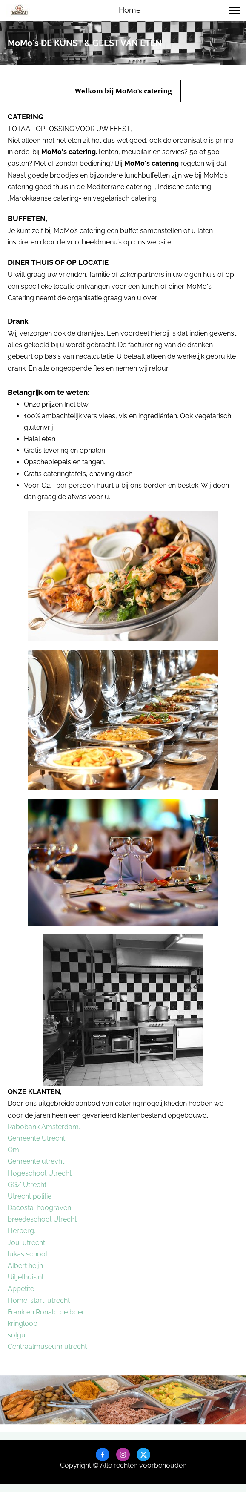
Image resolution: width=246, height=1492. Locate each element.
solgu (17, 1335)
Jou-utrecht (26, 1243)
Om (13, 1150)
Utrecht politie (29, 1196)
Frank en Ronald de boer (46, 1312)
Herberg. (21, 1231)
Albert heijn (25, 1266)
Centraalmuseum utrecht (48, 1347)
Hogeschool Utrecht (40, 1173)
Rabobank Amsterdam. (44, 1127)
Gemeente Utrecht (37, 1138)
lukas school (27, 1254)
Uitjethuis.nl (25, 1277)
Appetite (21, 1289)
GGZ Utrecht (27, 1185)
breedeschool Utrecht (42, 1219)
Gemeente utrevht (36, 1161)
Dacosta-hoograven (39, 1208)
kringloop (22, 1324)
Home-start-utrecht (39, 1301)
